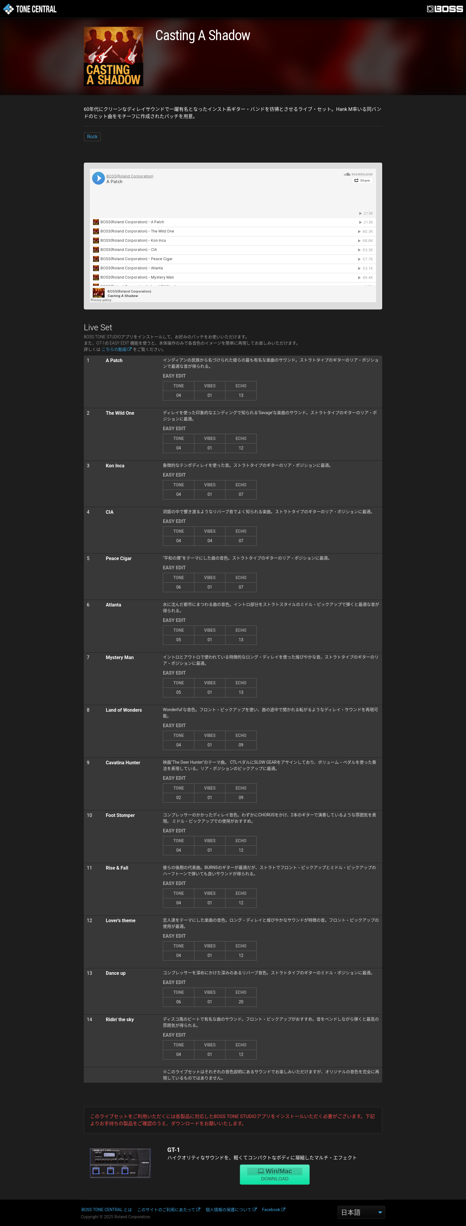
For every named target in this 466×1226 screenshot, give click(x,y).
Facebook (273, 1209)
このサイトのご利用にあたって (169, 1209)
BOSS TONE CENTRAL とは (106, 1209)
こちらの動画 (117, 349)
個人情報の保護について (231, 1209)
